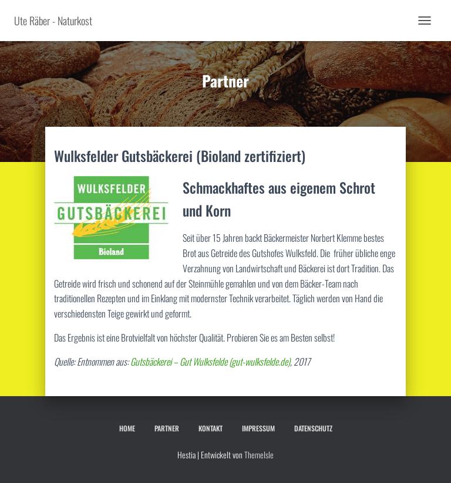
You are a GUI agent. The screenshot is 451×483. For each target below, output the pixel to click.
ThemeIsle (259, 454)
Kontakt (210, 428)
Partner (166, 428)
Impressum (258, 428)
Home (127, 428)
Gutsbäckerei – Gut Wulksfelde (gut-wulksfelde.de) (210, 361)
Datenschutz (313, 428)
